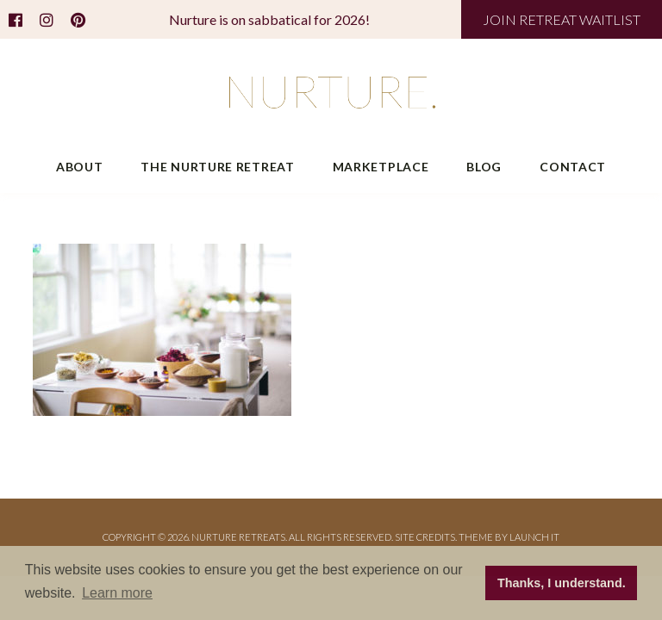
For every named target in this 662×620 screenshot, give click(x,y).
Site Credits (425, 536)
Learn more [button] (117, 593)
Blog (484, 166)
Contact (573, 166)
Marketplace (381, 166)
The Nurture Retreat (217, 166)
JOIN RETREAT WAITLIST (561, 19)
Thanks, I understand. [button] (561, 583)
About (79, 166)
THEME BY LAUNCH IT (509, 536)
